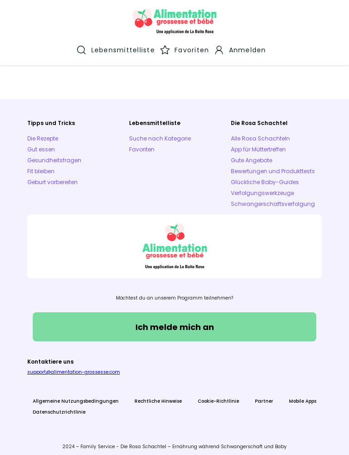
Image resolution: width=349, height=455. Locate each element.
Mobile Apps (302, 395)
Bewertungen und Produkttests (273, 165)
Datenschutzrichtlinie (59, 406)
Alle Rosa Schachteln (260, 132)
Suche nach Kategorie (160, 132)
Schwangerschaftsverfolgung (273, 198)
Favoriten (142, 143)
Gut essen (41, 143)
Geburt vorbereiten (52, 176)
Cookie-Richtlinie (218, 395)
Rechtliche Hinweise (158, 395)
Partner (264, 395)
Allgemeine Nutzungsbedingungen (76, 395)
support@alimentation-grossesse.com (73, 366)
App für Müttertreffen (258, 143)
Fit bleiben (41, 165)
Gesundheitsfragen (54, 154)
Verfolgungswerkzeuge (262, 187)
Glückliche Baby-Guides (265, 176)
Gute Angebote (251, 154)
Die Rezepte (42, 132)
